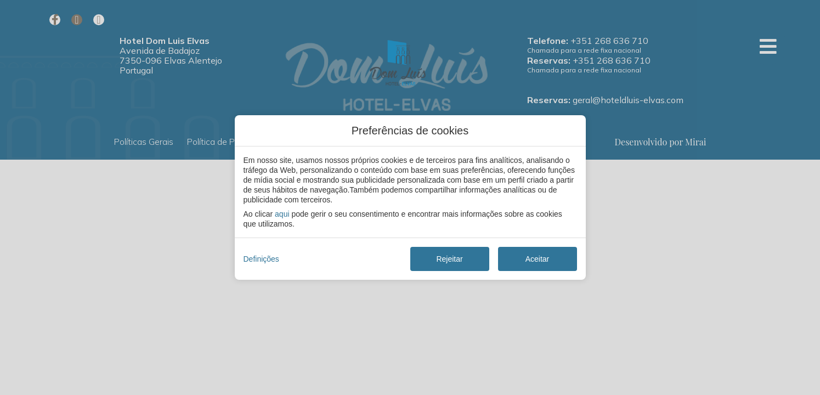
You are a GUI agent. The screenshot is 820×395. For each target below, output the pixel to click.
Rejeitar (449, 259)
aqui (282, 214)
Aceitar (537, 259)
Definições (261, 259)
